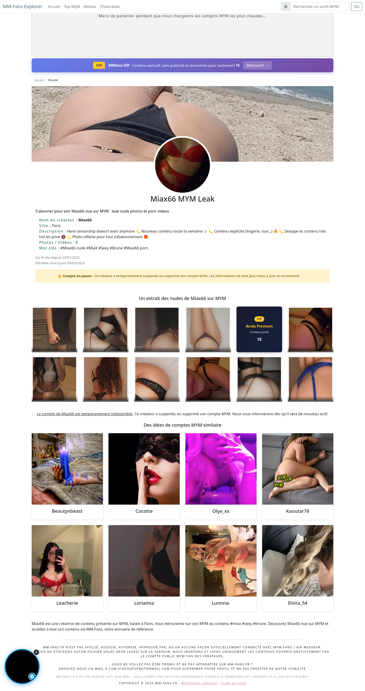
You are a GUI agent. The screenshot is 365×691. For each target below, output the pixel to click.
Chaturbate (110, 6)
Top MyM (72, 6)
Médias (90, 6)
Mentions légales (199, 683)
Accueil (54, 6)
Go (356, 6)
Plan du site (233, 683)
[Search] (320, 6)
